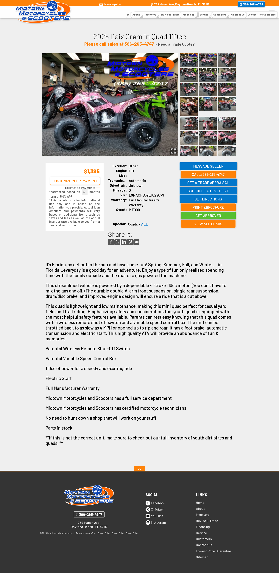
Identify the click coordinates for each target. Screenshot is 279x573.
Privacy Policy (104, 533)
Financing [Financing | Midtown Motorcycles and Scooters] (190, 12)
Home (200, 502)
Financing (203, 527)
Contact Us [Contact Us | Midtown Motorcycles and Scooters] (238, 12)
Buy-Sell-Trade (207, 521)
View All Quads (208, 224)
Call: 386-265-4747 (208, 174)
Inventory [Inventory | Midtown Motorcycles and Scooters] (153, 12)
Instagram (156, 522)
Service (201, 533)
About (139, 12)
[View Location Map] (179, 2)
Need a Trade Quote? (176, 44)
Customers (220, 12)
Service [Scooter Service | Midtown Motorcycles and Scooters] (205, 12)
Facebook (155, 503)
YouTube (154, 516)
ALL (144, 224)
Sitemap (202, 557)
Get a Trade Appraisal (208, 182)
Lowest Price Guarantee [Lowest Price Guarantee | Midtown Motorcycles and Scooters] (261, 12)
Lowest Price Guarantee (213, 551)
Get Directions (208, 199)
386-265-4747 (90, 514)
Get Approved (208, 215)
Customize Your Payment (74, 183)
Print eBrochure (208, 207)
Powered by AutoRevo (86, 533)
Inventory (203, 514)
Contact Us (204, 545)
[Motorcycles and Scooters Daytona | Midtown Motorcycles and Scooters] (131, 12)
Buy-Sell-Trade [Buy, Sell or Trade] (172, 12)
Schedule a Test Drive (208, 191)
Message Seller (208, 166)
